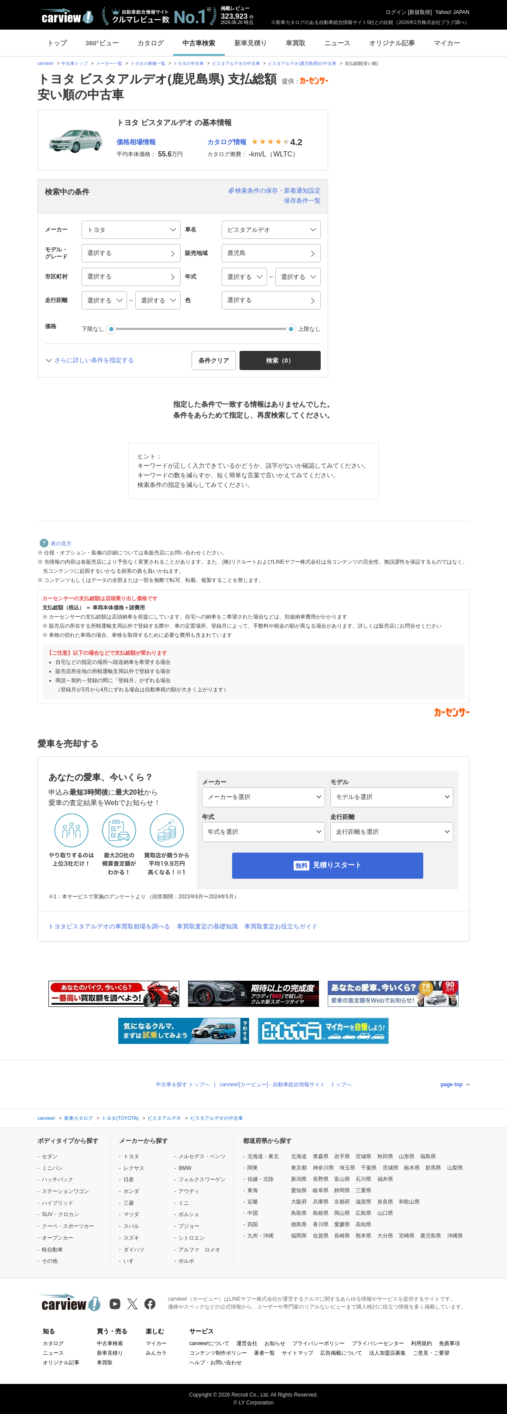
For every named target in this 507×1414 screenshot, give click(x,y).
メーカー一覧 (109, 63)
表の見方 (56, 543)
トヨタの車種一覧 (147, 63)
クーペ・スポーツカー (68, 1226)
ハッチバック (57, 1179)
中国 (252, 1213)
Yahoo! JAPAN (452, 12)
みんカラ (156, 1353)
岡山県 (342, 1213)
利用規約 (421, 1343)
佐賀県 (321, 1236)
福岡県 (299, 1236)
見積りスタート (337, 865)
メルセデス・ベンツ (202, 1156)
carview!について (209, 1343)
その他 (50, 1261)
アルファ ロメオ (199, 1250)
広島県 (363, 1213)
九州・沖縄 (260, 1236)
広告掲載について (341, 1353)
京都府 (342, 1202)
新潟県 (299, 1179)
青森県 (321, 1156)
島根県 (321, 1213)
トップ (57, 43)
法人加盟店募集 (387, 1353)
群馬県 (433, 1168)
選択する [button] (99, 252)
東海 (252, 1190)
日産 (128, 1179)
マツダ (131, 1214)
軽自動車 (52, 1250)
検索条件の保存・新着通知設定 (278, 190)
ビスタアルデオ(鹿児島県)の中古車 (302, 63)
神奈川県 (323, 1168)
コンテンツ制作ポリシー (218, 1353)
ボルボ (186, 1261)
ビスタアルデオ (164, 1118)
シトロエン (191, 1238)
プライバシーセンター (378, 1343)
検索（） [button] (280, 360)
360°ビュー (102, 43)
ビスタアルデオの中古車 (236, 63)
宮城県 (363, 1156)
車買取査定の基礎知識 (207, 926)
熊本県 (363, 1236)
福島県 (428, 1156)
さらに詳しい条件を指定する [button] (94, 360)
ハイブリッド (57, 1203)
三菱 (128, 1203)
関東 (252, 1168)
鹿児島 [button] (236, 252)
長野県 (321, 1179)
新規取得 (419, 12)
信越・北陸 (260, 1179)
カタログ (150, 43)
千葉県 (369, 1168)
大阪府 (299, 1202)
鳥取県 (299, 1213)
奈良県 (385, 1202)
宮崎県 (407, 1236)
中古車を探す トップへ (182, 1084)
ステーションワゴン (65, 1191)
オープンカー (57, 1238)
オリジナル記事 (392, 43)
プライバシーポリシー (318, 1343)
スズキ (131, 1238)
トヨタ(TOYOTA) (120, 1118)
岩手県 (342, 1156)
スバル (131, 1226)
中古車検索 (198, 43)
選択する (239, 299)
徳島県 (299, 1224)
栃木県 (412, 1168)
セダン (50, 1156)
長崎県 (342, 1236)
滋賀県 (363, 1202)
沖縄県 (455, 1236)
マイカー (447, 43)
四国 (252, 1224)
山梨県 (455, 1168)
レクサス (133, 1168)
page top (451, 1084)
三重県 (363, 1190)
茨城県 (390, 1168)
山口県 (385, 1213)
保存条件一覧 (302, 200)
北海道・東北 (263, 1156)
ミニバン (52, 1168)
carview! (46, 63)
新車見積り (250, 43)
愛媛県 (342, 1224)
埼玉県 (347, 1168)
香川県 (321, 1224)
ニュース (337, 43)
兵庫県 (321, 1202)
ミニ (183, 1203)
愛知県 (299, 1190)
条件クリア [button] (214, 360)
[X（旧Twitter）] (132, 1304)
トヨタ (131, 1156)
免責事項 (449, 1343)
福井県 (385, 1179)
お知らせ (274, 1343)
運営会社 (246, 1343)
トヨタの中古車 (188, 63)
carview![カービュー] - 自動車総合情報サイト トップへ (285, 1084)
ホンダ (131, 1191)
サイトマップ (297, 1353)
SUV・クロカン (60, 1214)
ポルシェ (188, 1214)
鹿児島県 (430, 1236)
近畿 (252, 1202)
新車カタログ (78, 1118)
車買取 (295, 43)
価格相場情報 (136, 142)
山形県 (407, 1156)
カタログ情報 (227, 142)
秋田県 (385, 1156)
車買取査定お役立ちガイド (281, 926)
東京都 (299, 1168)
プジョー (188, 1226)
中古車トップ (75, 63)
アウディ (188, 1191)
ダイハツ (133, 1250)
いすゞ (131, 1261)
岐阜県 (321, 1190)
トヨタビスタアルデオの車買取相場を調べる (109, 926)
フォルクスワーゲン (202, 1179)
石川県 (363, 1179)
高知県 (363, 1224)
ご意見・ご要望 (431, 1353)
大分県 (385, 1236)
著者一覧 (264, 1353)
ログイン (396, 12)
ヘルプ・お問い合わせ (215, 1363)
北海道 (299, 1156)
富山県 (342, 1179)
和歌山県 (409, 1202)
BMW (184, 1168)
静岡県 (342, 1190)
